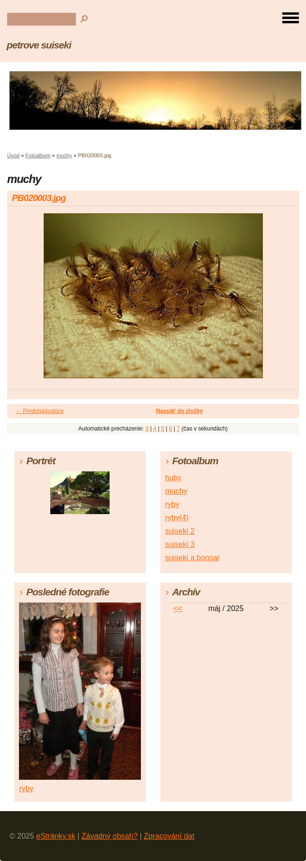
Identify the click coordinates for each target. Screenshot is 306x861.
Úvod (13, 155)
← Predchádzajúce (40, 411)
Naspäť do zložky (179, 411)
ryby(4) (177, 518)
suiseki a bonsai (192, 558)
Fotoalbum (38, 155)
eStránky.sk (55, 836)
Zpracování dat (169, 836)
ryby (172, 504)
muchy (64, 155)
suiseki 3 (180, 544)
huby (173, 478)
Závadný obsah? (110, 836)
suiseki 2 (180, 531)
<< (178, 608)
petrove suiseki (39, 44)
